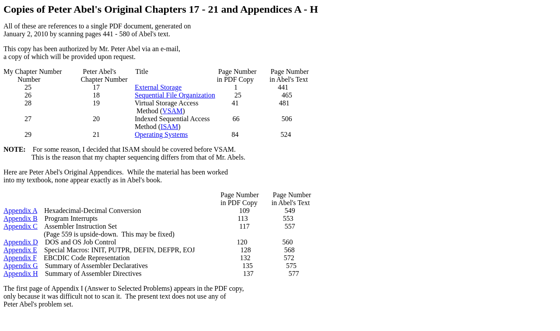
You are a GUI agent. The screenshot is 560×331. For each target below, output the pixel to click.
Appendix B (21, 218)
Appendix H (21, 273)
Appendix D (21, 242)
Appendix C (21, 226)
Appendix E (20, 250)
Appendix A (20, 210)
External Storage (158, 87)
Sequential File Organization (175, 95)
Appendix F (20, 257)
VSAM (172, 111)
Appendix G (21, 265)
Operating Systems (161, 134)
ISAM (169, 126)
